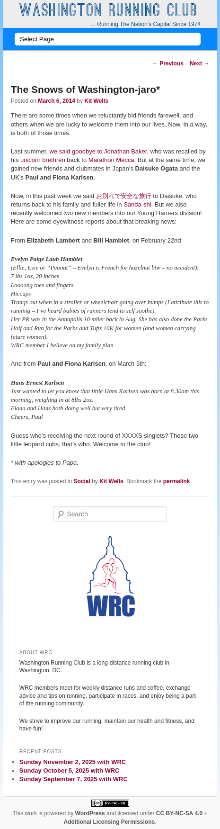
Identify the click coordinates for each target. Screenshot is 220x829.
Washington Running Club (108, 11)
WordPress (90, 813)
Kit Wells (96, 101)
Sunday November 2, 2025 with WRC (72, 762)
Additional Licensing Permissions (109, 822)
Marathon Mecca (111, 159)
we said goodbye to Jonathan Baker (98, 151)
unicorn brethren (42, 159)
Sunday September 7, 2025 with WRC (73, 779)
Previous (168, 63)
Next (199, 63)
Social (82, 481)
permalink (176, 481)
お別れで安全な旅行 (123, 195)
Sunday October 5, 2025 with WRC (69, 770)
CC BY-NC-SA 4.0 (179, 813)
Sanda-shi (137, 204)
